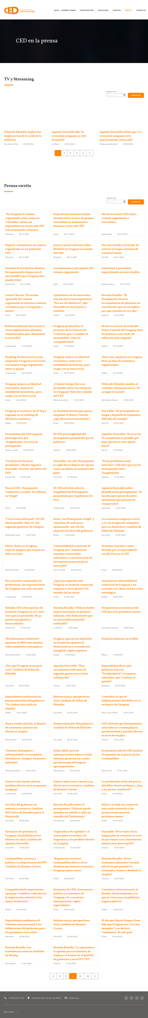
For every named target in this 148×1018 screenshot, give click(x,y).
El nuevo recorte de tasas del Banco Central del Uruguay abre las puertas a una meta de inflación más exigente (122, 332)
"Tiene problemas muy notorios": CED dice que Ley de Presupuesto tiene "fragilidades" (121, 467)
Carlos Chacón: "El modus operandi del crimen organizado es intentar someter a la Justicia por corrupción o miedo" (25, 303)
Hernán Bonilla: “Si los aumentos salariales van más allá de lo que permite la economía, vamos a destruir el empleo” (121, 866)
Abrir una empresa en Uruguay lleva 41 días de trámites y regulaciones (122, 361)
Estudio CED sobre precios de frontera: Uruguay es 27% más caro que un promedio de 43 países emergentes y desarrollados (24, 616)
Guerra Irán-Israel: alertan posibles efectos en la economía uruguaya (25, 786)
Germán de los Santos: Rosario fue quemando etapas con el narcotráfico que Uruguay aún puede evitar (25, 274)
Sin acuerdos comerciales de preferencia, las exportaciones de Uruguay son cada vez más (25, 585)
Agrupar (136, 95)
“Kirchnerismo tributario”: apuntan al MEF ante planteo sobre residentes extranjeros (24, 643)
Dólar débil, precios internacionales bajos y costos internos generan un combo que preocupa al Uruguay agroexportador (72, 758)
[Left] (53, 976)
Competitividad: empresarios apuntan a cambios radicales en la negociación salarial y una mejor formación (25, 895)
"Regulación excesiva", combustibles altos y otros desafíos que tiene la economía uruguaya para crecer (73, 865)
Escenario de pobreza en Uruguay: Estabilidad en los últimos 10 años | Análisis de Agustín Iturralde (23, 838)
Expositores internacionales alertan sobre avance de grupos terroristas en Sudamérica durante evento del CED (73, 220)
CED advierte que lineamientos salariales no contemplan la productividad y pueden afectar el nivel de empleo (122, 730)
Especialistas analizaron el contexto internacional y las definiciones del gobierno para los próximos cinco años (25, 926)
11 (80, 976)
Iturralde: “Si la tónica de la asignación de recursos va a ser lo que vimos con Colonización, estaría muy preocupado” (122, 838)
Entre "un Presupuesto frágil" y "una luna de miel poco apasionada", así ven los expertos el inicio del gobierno (73, 525)
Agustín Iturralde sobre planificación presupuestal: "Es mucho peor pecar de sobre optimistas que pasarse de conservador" (122, 496)
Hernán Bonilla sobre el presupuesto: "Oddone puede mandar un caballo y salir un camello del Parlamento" (72, 811)
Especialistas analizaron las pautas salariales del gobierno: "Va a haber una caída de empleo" (25, 703)
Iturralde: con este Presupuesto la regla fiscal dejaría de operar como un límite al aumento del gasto (73, 467)
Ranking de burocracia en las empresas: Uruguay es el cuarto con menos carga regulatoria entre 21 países (25, 363)
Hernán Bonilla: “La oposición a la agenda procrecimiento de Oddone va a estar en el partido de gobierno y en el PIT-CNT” (74, 953)
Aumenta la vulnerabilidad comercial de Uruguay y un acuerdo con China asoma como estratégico (122, 587)
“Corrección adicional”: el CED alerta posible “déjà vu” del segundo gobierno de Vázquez (24, 523)
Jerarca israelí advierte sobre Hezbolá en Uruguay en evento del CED (73, 249)
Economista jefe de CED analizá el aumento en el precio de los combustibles (122, 755)
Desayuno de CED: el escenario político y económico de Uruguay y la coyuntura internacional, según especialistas (73, 897)
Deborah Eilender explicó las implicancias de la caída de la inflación (23, 136)
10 (73, 976)
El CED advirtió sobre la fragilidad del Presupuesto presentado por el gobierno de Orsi (73, 494)
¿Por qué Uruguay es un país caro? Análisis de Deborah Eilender (23, 670)
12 (88, 976)
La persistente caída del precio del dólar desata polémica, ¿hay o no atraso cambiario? (122, 786)
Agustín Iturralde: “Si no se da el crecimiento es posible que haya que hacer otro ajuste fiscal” (121, 440)
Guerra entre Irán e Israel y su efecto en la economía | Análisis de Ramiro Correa (73, 786)
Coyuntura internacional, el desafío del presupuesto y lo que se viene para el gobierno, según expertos (121, 895)
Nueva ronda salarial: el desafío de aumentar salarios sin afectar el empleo (25, 728)
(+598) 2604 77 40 (16, 998)
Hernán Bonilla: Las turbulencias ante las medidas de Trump (24, 951)
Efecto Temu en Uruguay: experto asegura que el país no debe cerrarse (25, 550)
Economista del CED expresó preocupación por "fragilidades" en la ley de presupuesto (23, 440)
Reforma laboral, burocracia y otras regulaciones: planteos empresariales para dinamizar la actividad (25, 332)
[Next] (89, 153)
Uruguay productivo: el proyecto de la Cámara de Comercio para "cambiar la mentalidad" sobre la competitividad (70, 334)
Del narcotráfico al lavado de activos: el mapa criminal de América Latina (120, 249)
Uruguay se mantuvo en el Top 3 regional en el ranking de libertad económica (25, 415)
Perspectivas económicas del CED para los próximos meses (121, 610)
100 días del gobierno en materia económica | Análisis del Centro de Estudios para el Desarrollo (24, 811)
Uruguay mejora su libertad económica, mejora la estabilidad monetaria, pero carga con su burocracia (71, 363)
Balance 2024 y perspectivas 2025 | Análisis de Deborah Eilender (71, 701)
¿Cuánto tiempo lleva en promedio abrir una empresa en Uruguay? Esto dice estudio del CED (72, 390)
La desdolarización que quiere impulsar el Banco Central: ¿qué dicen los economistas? (72, 415)
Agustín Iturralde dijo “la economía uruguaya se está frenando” (69, 136)
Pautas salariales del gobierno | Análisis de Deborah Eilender (73, 726)
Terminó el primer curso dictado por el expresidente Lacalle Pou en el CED (119, 550)
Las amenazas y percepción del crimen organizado (73, 270)
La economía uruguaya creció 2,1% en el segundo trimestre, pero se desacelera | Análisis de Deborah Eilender (121, 525)
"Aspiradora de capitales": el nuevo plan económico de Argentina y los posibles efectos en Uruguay (73, 838)
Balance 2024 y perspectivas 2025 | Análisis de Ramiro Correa (71, 924)
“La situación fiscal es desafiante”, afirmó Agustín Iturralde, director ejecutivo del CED (25, 467)
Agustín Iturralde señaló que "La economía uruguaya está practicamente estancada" (121, 136)
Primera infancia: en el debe (120, 639)
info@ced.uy (74, 998)
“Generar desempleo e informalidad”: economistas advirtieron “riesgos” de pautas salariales (25, 757)
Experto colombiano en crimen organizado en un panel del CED (25, 249)
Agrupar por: (111, 91)
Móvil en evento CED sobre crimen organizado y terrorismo (119, 218)
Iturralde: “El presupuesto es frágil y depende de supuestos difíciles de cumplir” (121, 415)
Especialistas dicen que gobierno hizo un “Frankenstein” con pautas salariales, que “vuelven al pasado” (119, 674)
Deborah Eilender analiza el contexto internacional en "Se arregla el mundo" (121, 388)
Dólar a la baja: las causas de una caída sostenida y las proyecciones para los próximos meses (120, 811)
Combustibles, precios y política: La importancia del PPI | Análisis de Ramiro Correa (25, 863)
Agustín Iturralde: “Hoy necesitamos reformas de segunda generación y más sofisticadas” (70, 672)
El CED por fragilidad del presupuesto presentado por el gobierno (73, 438)
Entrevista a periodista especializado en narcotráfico (121, 270)
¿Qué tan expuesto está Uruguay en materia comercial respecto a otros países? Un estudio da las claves (73, 587)
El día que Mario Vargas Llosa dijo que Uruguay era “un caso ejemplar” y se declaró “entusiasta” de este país (121, 926)
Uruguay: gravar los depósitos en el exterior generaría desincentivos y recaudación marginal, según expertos (72, 645)
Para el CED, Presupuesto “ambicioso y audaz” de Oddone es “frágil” (25, 492)
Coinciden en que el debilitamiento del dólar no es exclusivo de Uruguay (121, 701)
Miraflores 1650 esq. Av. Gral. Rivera (46, 998)
